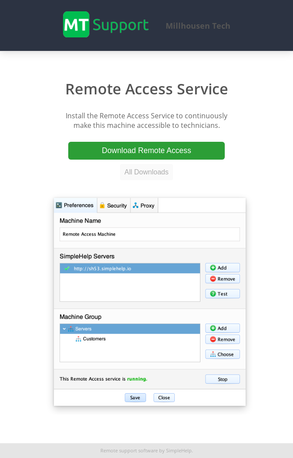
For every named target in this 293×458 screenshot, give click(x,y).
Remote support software (129, 451)
